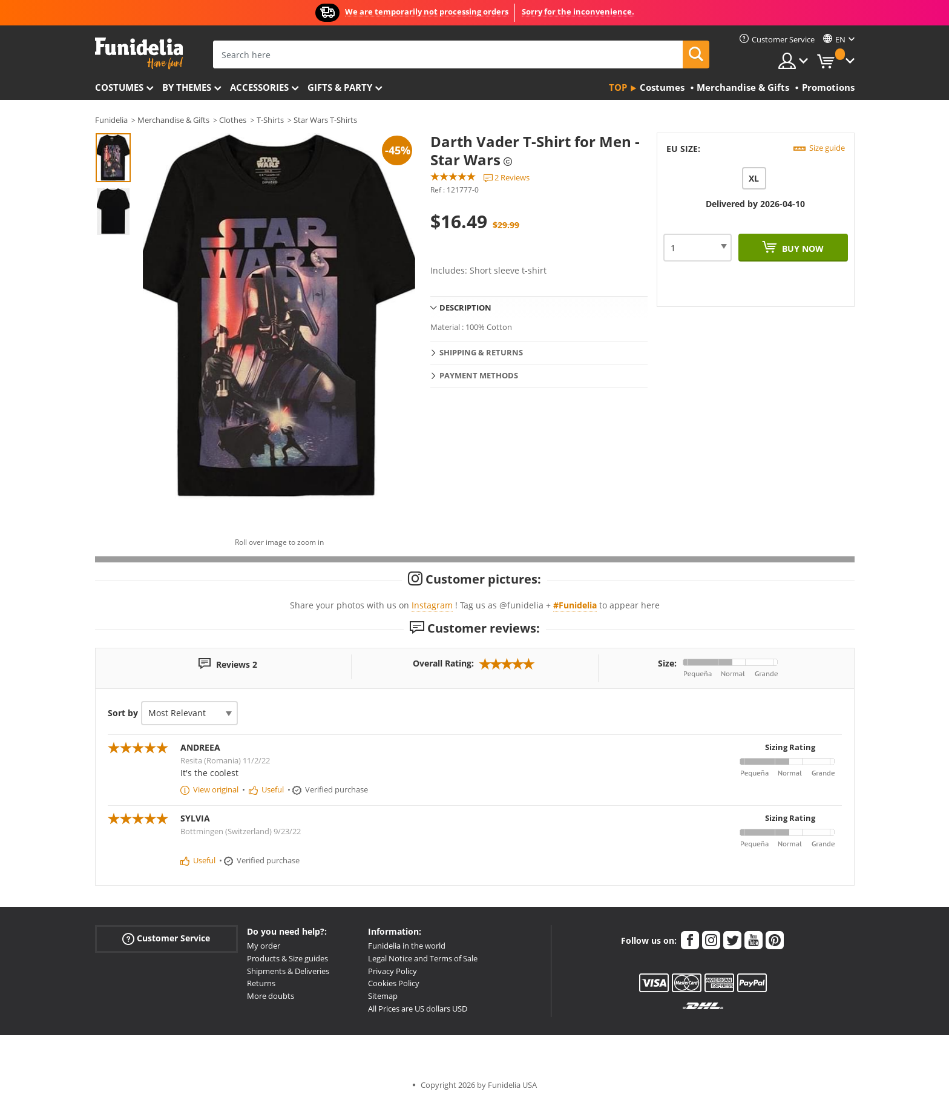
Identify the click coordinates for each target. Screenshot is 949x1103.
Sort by (123, 713)
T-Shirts (270, 119)
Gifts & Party (339, 87)
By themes (186, 87)
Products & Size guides (287, 958)
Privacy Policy (392, 971)
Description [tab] (465, 307)
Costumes (119, 87)
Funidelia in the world (406, 945)
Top (618, 87)
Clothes (232, 119)
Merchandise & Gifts (173, 119)
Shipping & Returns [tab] (481, 352)
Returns (261, 983)
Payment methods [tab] (478, 375)
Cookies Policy (393, 983)
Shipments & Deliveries (288, 971)
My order (263, 945)
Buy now (802, 248)
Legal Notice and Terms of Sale (423, 958)
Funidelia (111, 119)
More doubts (270, 995)
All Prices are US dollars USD (417, 1008)
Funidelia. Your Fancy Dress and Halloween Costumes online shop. (139, 54)
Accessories (259, 87)
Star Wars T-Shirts (325, 119)
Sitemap (383, 995)
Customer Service (166, 938)
